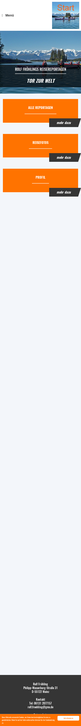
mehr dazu (64, 122)
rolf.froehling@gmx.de (40, 707)
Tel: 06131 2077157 (40, 703)
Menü (9, 15)
